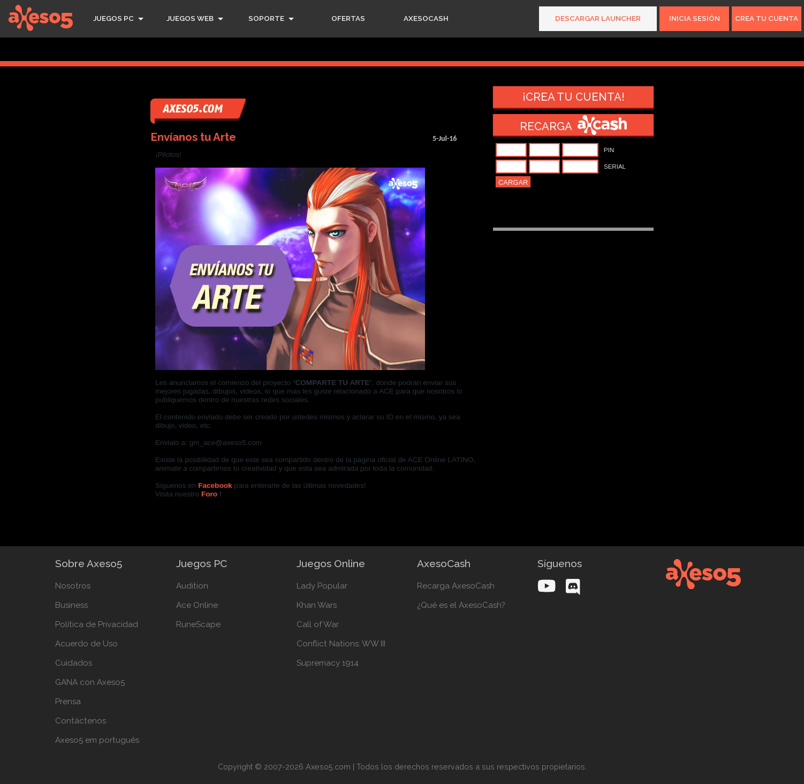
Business (71, 605)
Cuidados (73, 663)
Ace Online (197, 605)
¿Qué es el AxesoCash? (461, 605)
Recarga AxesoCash (456, 586)
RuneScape (198, 624)
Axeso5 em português (97, 740)
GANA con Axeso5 (90, 682)
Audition (192, 586)
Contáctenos (80, 721)
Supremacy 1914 (328, 663)
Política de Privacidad (96, 624)
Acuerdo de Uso (86, 644)
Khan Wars (317, 605)
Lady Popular (322, 586)
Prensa (68, 701)
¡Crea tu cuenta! (573, 97)
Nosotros (72, 586)
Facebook (215, 485)
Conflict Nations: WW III (341, 644)
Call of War (318, 624)
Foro (209, 494)
